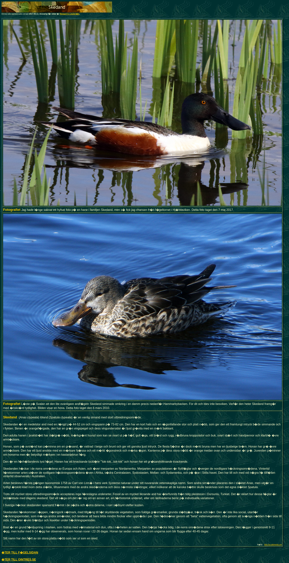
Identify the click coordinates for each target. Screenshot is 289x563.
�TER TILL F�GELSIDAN (19, 552)
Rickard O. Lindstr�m (69, 14)
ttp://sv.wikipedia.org (273, 545)
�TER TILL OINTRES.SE (18, 559)
